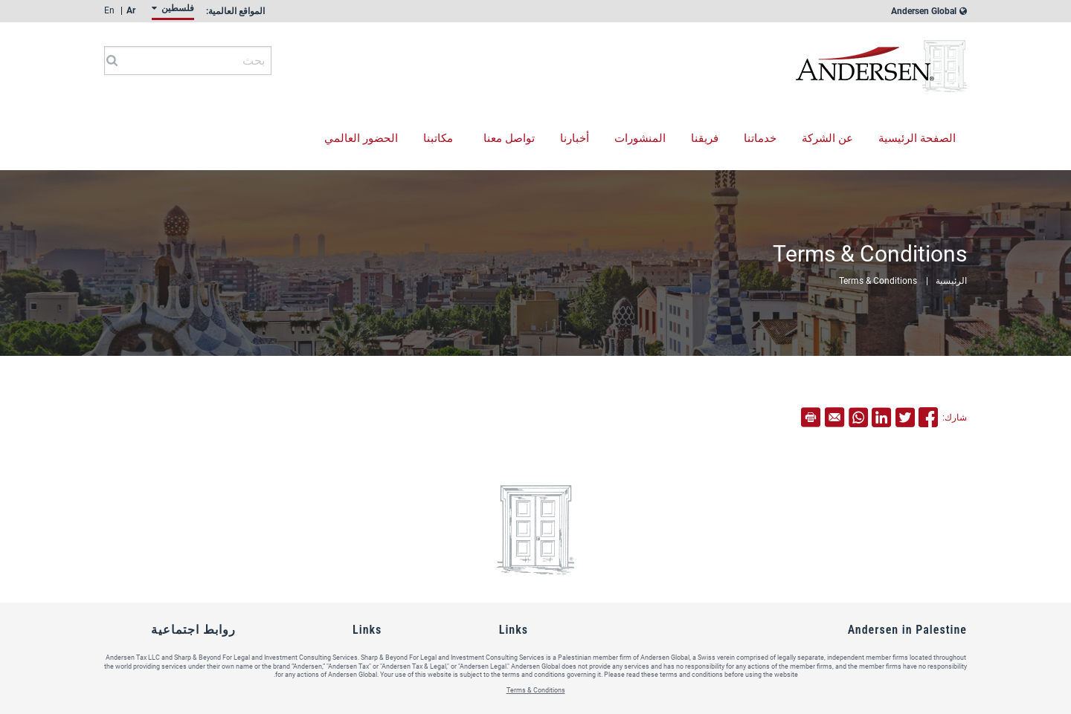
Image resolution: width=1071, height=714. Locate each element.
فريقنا (704, 138)
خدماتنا (760, 138)
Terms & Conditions (878, 281)
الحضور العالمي (361, 138)
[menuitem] (170, 12)
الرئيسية (951, 281)
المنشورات (640, 138)
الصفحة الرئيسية (917, 138)
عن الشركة (827, 138)
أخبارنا (574, 138)
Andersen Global (929, 11)
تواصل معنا (509, 138)
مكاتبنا (438, 138)
